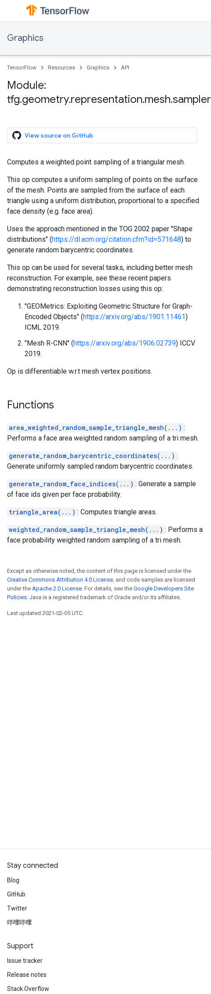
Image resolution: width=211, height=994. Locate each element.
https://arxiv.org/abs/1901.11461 (134, 317)
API (125, 67)
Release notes (27, 974)
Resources (61, 67)
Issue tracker (25, 960)
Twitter (17, 908)
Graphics (25, 38)
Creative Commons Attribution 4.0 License (60, 579)
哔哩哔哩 (19, 922)
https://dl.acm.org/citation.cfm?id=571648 (116, 239)
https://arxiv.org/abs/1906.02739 (124, 343)
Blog (13, 880)
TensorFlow (21, 67)
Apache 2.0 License (57, 588)
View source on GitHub (52, 135)
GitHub (16, 894)
